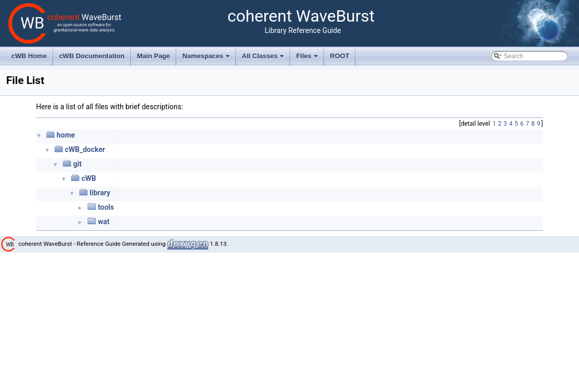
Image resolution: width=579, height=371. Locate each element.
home (66, 135)
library (100, 193)
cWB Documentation (92, 56)
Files (307, 58)
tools (106, 207)
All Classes (264, 58)
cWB (88, 178)
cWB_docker (85, 149)
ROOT (340, 56)
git (77, 164)
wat (104, 221)
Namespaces (206, 58)
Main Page (153, 56)
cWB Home (29, 56)
